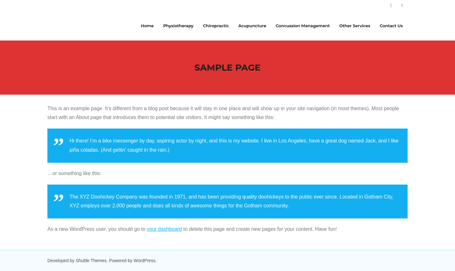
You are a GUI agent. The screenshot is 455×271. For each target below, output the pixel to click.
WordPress (144, 260)
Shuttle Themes (91, 260)
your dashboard (164, 229)
